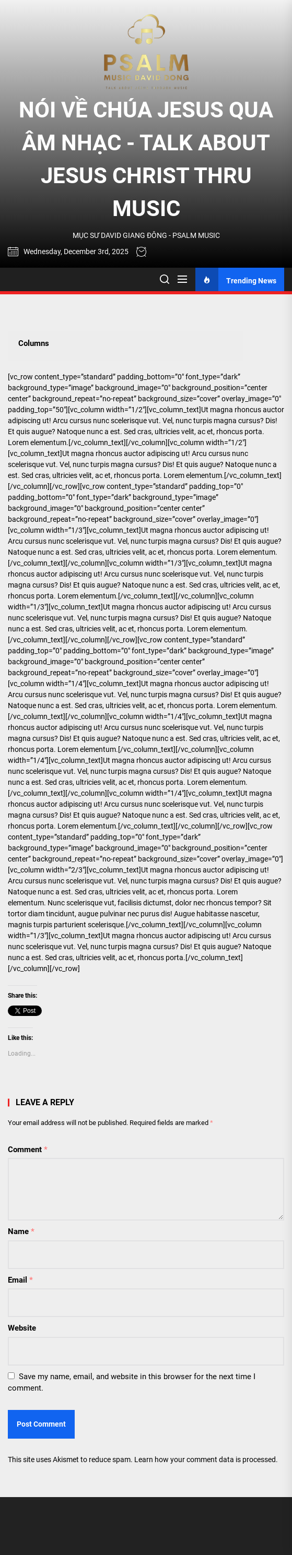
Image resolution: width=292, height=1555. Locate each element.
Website (22, 1328)
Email (20, 1280)
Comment (28, 1149)
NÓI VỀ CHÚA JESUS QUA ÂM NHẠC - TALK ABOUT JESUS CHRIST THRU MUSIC (146, 159)
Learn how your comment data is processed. (206, 1459)
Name (21, 1231)
